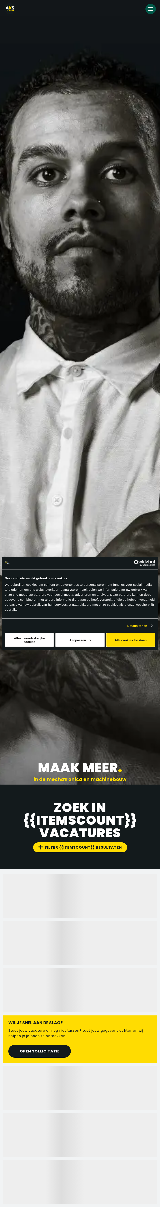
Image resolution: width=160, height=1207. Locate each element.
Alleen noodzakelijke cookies (29, 640)
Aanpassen (80, 640)
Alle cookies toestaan (130, 640)
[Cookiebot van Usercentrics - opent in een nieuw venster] (137, 563)
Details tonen (137, 625)
